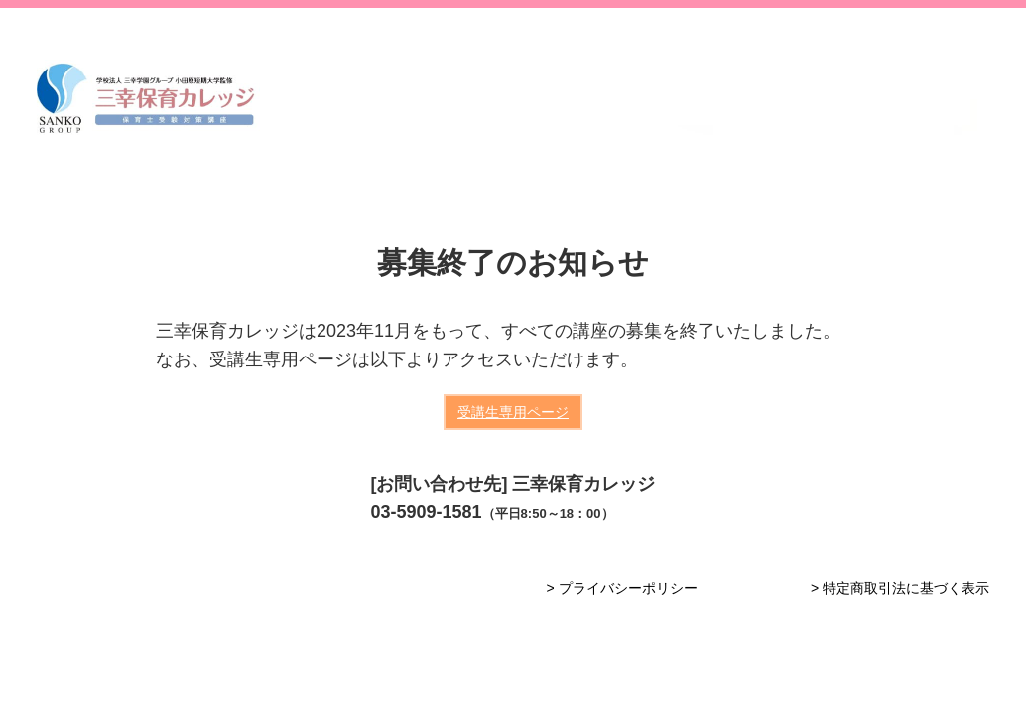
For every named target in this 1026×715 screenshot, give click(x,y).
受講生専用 (513, 412)
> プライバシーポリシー (621, 588)
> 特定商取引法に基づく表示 (900, 588)
